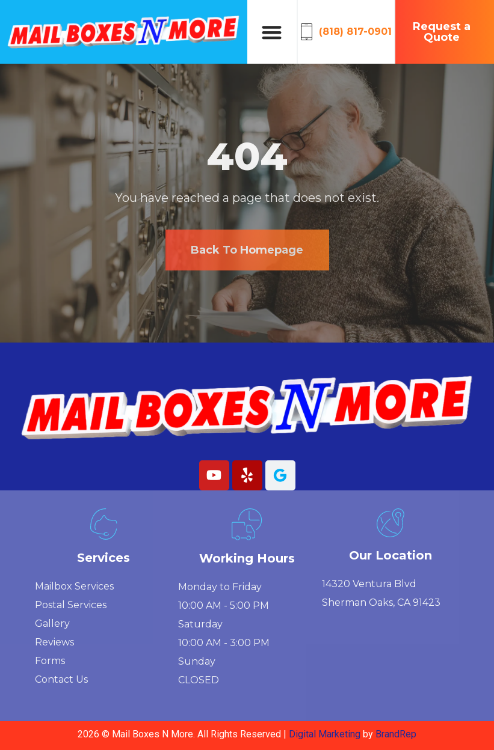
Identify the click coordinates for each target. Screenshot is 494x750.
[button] (272, 32)
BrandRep (395, 734)
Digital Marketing (326, 734)
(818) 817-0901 (355, 31)
